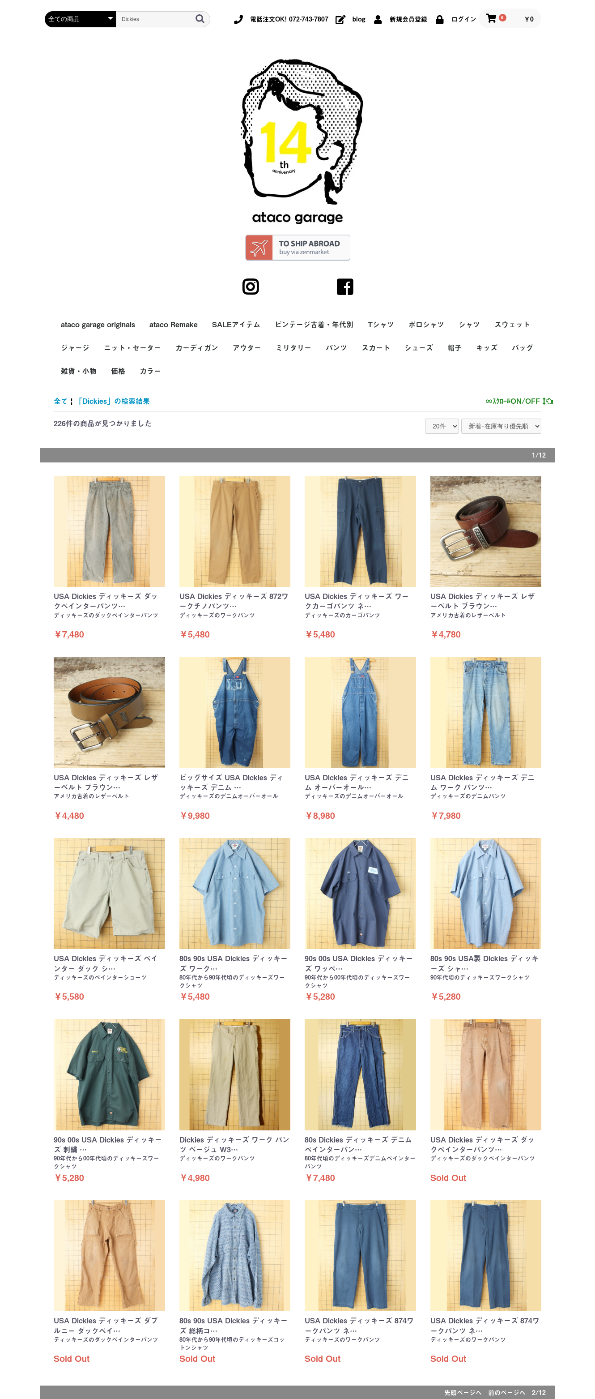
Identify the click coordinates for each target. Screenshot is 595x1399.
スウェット (512, 324)
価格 (118, 371)
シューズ (418, 347)
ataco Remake (173, 324)
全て (61, 401)
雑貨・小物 (79, 371)
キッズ (486, 347)
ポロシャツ (426, 324)
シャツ (469, 324)
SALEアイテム (236, 324)
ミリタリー (293, 347)
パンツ (336, 347)
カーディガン (196, 347)
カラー (150, 371)
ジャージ (75, 347)
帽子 (454, 347)
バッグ (522, 347)
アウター (247, 347)
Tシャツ (381, 324)
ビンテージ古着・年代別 (314, 324)
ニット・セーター (132, 347)
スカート (375, 347)
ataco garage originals (98, 324)
